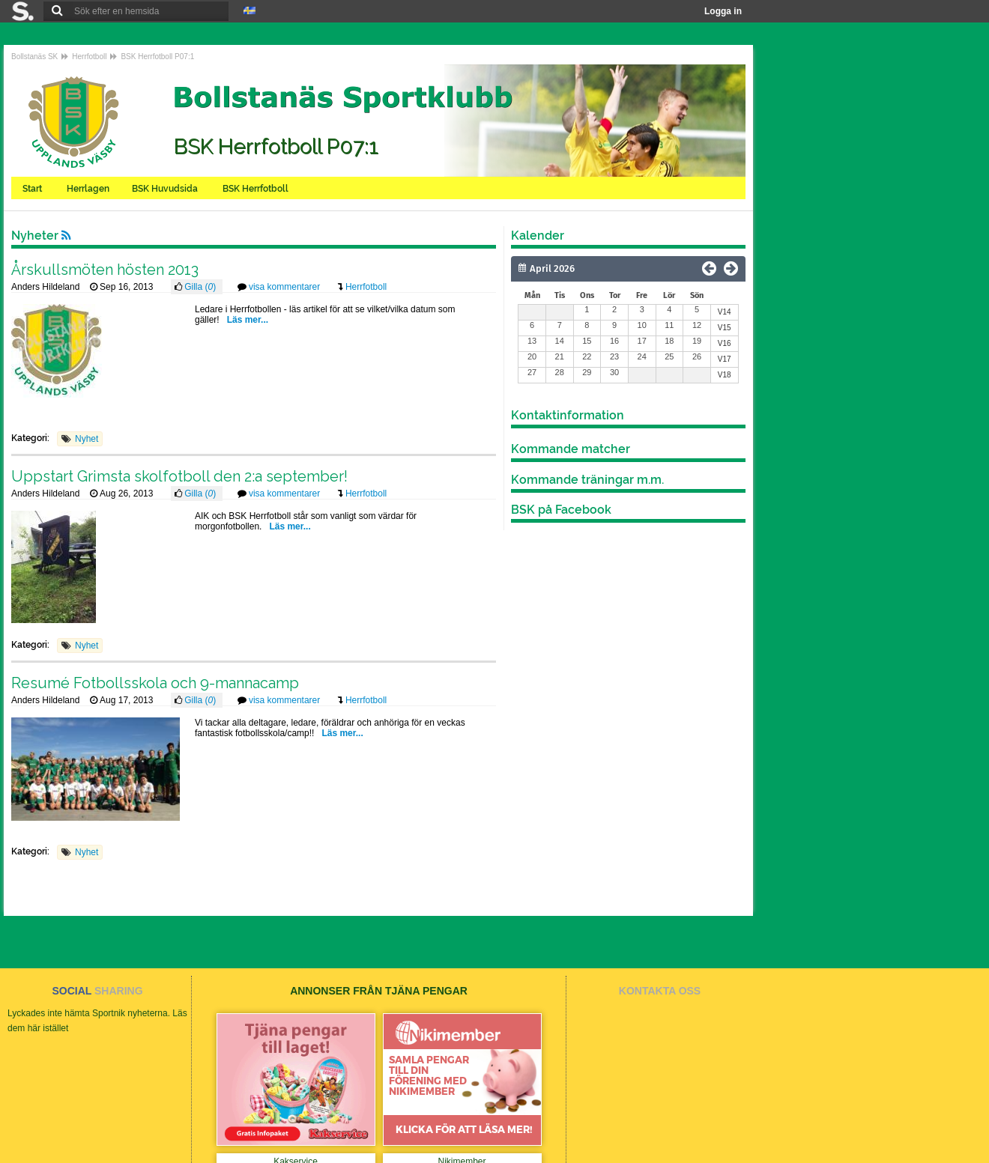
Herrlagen (88, 188)
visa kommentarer (286, 287)
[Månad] (586, 269)
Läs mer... (247, 320)
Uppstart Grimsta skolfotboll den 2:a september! (179, 476)
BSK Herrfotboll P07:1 (157, 56)
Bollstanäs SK (34, 56)
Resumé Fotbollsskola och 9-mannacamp (155, 682)
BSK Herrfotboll (257, 188)
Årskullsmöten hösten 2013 (105, 269)
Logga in (723, 11)
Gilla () (201, 287)
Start (33, 188)
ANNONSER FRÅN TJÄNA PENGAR (379, 991)
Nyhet (86, 439)
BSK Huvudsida (166, 188)
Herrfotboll (89, 56)
